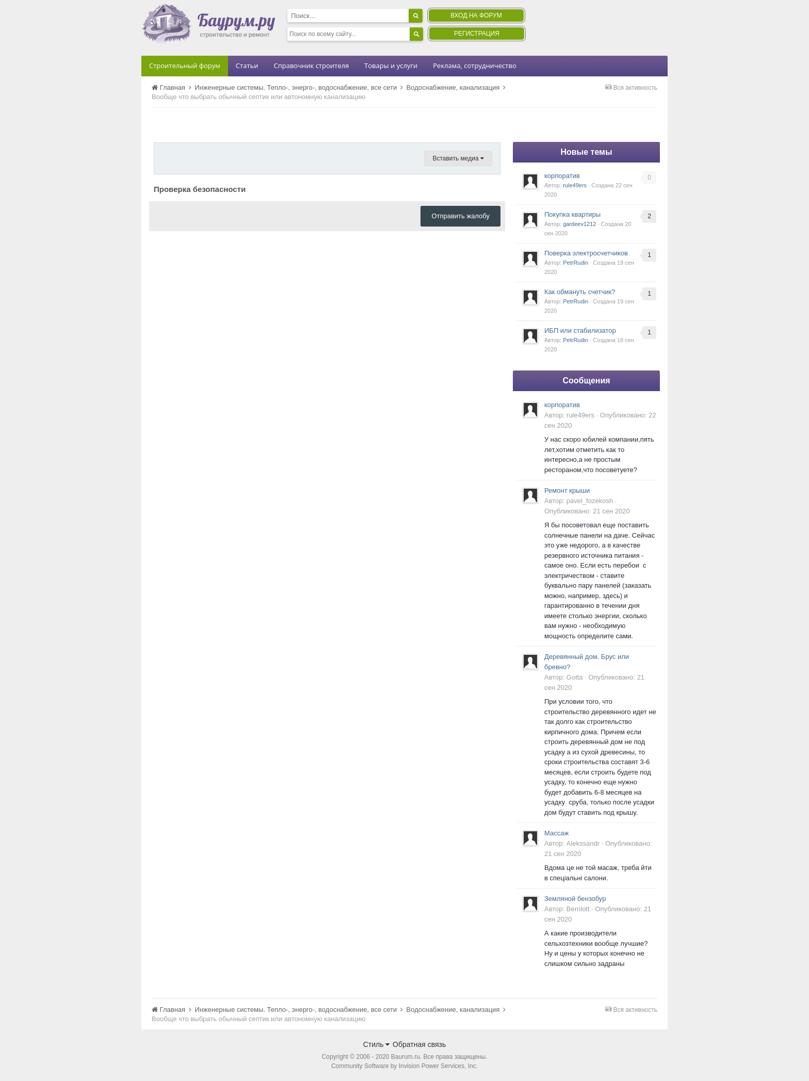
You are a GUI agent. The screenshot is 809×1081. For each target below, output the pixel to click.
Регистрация (476, 33)
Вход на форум (475, 15)
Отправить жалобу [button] (460, 216)
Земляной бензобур (575, 898)
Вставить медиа (458, 158)
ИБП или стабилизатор (580, 330)
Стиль (376, 1044)
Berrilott (578, 909)
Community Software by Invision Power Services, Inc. (404, 1066)
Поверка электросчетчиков (586, 253)
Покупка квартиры (572, 214)
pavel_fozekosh (590, 501)
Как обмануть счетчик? (580, 292)
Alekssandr (583, 843)
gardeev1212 (579, 224)
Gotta (575, 677)
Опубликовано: (587, 511)
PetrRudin (575, 263)
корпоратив (562, 176)
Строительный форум (184, 65)
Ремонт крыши (567, 490)
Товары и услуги (390, 65)
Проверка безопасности (200, 189)
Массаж (556, 833)
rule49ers (575, 185)
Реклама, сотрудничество (474, 65)
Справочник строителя (311, 65)
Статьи (247, 65)
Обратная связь (419, 1044)
